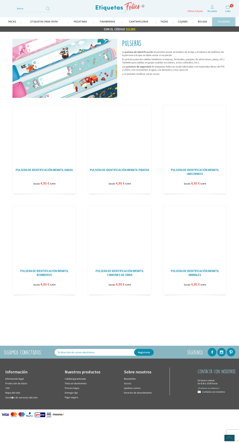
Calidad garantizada (75, 378)
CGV (7, 387)
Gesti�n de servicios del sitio (21, 397)
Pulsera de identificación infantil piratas (119, 170)
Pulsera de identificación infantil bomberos (44, 272)
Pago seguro (71, 397)
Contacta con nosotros (213, 391)
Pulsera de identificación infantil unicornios (195, 171)
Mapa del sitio (12, 392)
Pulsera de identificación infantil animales (195, 272)
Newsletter (130, 378)
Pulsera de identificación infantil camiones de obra (120, 272)
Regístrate (144, 352)
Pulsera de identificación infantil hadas (44, 170)
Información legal (14, 378)
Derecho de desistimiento (138, 392)
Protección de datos (16, 383)
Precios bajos (72, 387)
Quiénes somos (132, 387)
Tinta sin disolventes (76, 383)
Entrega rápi (71, 392)
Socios (127, 383)
